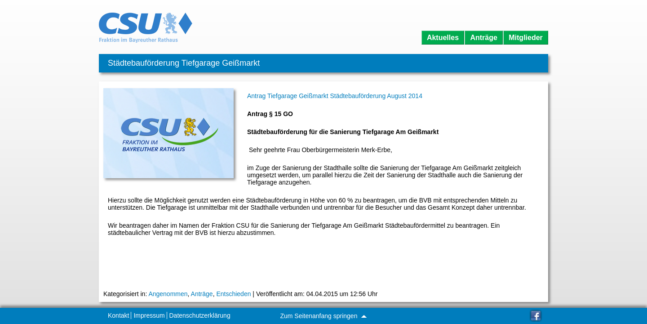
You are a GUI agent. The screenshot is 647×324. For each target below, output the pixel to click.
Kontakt (118, 315)
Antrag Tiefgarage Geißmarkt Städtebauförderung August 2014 (334, 95)
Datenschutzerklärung (199, 315)
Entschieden (233, 293)
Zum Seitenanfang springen (323, 316)
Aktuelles (443, 37)
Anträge (483, 37)
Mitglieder (526, 37)
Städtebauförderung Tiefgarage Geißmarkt (184, 63)
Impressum (148, 315)
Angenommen (167, 293)
